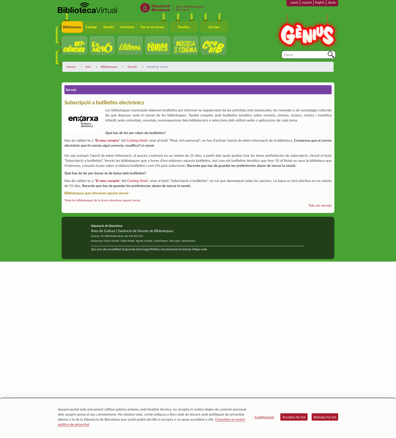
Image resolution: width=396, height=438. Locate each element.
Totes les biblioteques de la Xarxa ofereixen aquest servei (102, 200)
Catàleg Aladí (137, 140)
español (307, 2)
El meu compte (107, 140)
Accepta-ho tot (294, 417)
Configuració (264, 417)
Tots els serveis (320, 205)
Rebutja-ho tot (325, 417)
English (320, 2)
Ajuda (332, 2)
